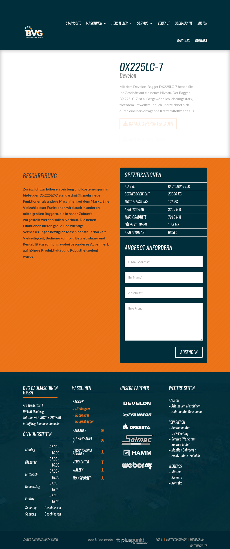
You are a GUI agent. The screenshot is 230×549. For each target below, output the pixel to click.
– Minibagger (81, 409)
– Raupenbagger (83, 421)
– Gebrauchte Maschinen (185, 411)
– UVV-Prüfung (178, 433)
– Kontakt (175, 483)
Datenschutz (198, 546)
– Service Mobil (179, 444)
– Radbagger (81, 415)
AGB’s (159, 540)
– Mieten (175, 471)
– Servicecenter (179, 427)
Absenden (189, 352)
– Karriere (175, 477)
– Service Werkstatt (182, 439)
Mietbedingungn (176, 540)
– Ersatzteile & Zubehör (184, 455)
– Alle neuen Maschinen (184, 406)
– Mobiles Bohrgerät (182, 450)
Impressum (197, 540)
